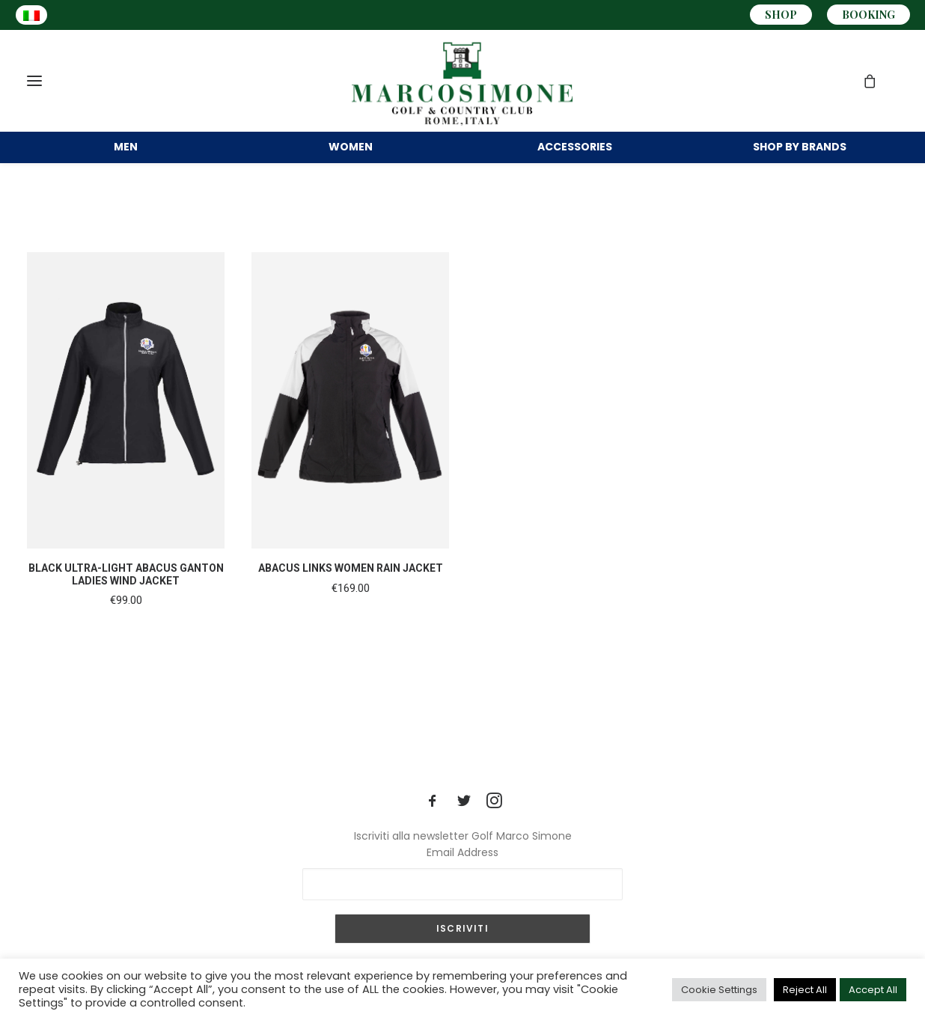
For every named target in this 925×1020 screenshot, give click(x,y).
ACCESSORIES (574, 148)
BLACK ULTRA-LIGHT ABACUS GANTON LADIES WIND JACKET (126, 595)
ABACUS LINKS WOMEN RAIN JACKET (350, 589)
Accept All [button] (873, 990)
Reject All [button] (805, 990)
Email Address (462, 852)
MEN (126, 148)
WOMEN (351, 148)
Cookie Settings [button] (719, 990)
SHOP (781, 14)
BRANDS (799, 148)
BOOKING (868, 14)
